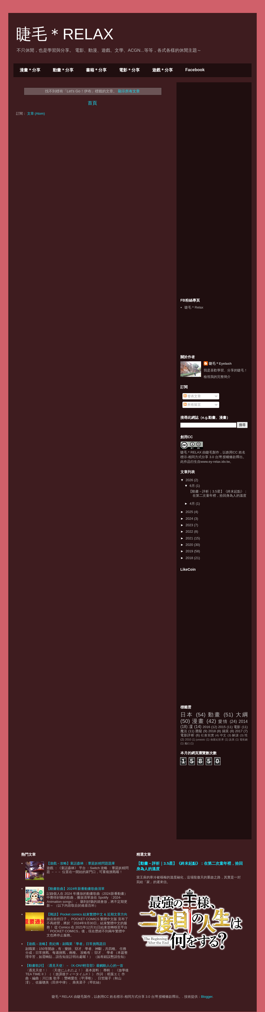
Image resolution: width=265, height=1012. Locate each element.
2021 (190, 538)
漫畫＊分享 (30, 70)
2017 (238, 731)
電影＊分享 (129, 70)
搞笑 (225, 731)
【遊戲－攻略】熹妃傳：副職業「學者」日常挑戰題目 (65, 944)
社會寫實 (207, 735)
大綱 (242, 714)
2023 (190, 525)
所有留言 (192, 405)
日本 (186, 714)
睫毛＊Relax (194, 307)
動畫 (214, 714)
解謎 (235, 735)
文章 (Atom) (36, 113)
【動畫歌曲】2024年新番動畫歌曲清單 (76, 889)
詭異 (231, 739)
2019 (190, 551)
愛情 (223, 721)
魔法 (183, 731)
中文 (223, 735)
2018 (190, 558)
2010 (188, 739)
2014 (243, 721)
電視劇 (244, 739)
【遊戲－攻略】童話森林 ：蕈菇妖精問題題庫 (81, 863)
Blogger (206, 997)
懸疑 (198, 731)
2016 (206, 727)
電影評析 (187, 735)
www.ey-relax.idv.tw (215, 462)
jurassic (200, 739)
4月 (193, 503)
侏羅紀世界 (217, 739)
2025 (190, 512)
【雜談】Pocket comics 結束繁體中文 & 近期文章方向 (87, 914)
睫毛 (209, 452)
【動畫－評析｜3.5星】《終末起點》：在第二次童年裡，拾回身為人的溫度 (218, 493)
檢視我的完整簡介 (217, 377)
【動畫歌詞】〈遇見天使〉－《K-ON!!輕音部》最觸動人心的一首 (74, 965)
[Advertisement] (219, 118)
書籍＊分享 (96, 70)
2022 (190, 531)
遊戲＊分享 (162, 70)
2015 (222, 727)
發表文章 (192, 396)
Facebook (195, 70)
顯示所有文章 (129, 91)
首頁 (92, 103)
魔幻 (187, 743)
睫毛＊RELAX (65, 34)
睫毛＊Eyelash (220, 363)
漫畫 (198, 721)
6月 (193, 486)
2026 (190, 480)
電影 (237, 727)
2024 (190, 518)
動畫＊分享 (63, 70)
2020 (190, 545)
